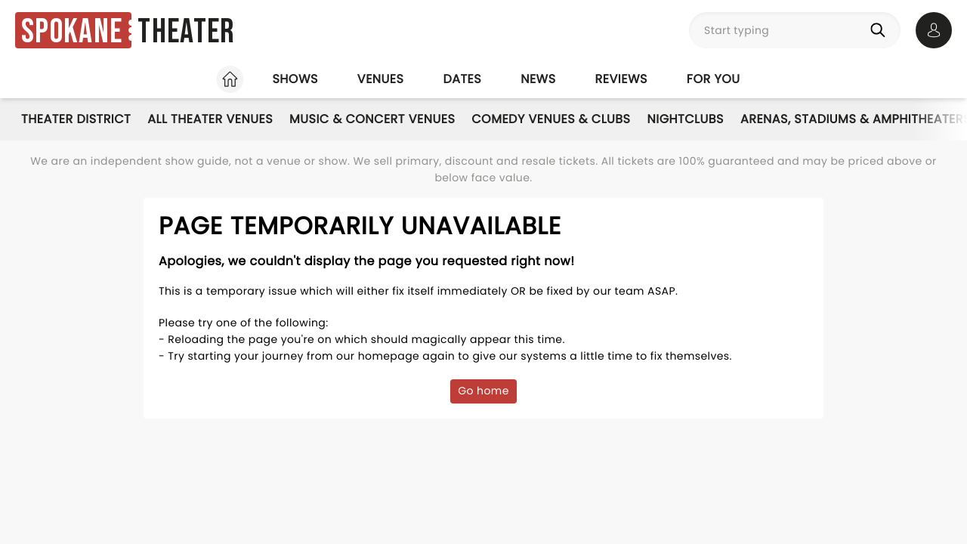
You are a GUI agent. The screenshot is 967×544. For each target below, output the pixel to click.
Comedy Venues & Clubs (550, 119)
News (538, 79)
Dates (462, 79)
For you (713, 79)
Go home (483, 390)
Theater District (76, 119)
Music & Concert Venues (372, 119)
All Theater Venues (210, 119)
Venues (380, 79)
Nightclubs (685, 119)
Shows (294, 79)
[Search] (881, 30)
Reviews (621, 79)
